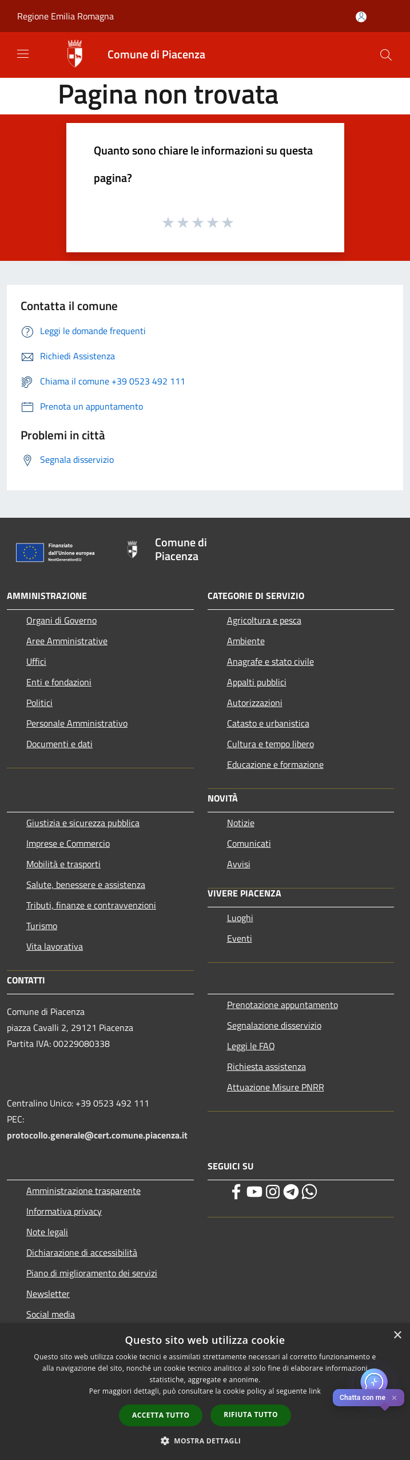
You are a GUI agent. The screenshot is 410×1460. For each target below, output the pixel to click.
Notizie (240, 823)
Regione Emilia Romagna (65, 16)
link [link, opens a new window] (315, 1391)
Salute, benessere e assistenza (85, 884)
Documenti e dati (59, 744)
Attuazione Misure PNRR (275, 1087)
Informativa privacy (64, 1211)
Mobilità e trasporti (63, 864)
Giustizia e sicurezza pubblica (83, 823)
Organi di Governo (61, 620)
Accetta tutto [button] (160, 1415)
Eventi (239, 938)
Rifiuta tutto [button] (251, 1414)
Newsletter (48, 1293)
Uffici (36, 661)
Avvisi (238, 864)
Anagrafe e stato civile (270, 661)
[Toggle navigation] (23, 54)
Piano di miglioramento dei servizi (91, 1273)
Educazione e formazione (275, 764)
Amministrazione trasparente (83, 1190)
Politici (39, 702)
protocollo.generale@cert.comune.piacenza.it (97, 1135)
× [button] (397, 1335)
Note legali (47, 1232)
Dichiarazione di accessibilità (81, 1252)
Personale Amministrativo (77, 723)
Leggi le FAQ (251, 1046)
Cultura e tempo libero (270, 744)
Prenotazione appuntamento (282, 1004)
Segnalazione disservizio (274, 1025)
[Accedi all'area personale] (361, 17)
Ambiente (246, 641)
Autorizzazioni (254, 702)
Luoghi (240, 918)
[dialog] (205, 1391)
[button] (205, 1440)
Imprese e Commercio (68, 843)
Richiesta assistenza (266, 1066)
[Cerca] (386, 55)
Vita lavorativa (54, 946)
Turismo (41, 926)
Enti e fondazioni (58, 682)
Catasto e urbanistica (268, 723)
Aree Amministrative (67, 641)
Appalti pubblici (256, 682)
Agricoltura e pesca (264, 620)
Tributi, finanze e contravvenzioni (91, 905)
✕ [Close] (394, 1398)
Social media (50, 1314)
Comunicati (249, 843)
